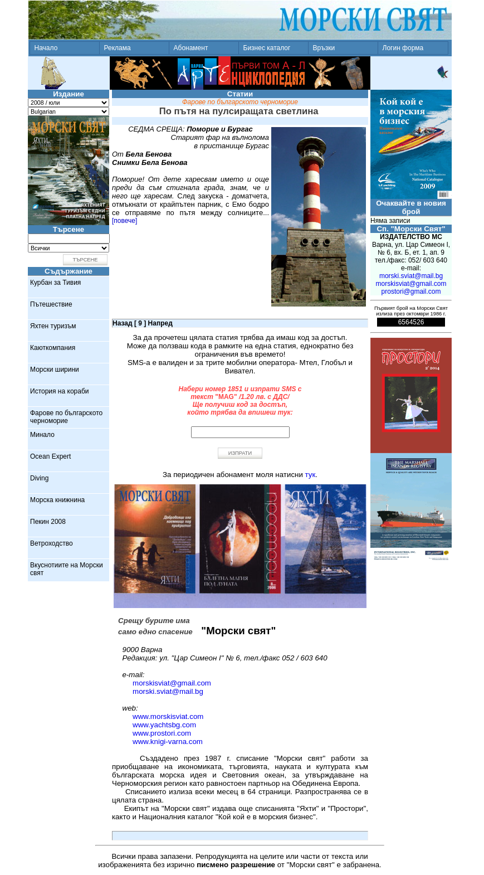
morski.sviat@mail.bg (168, 691)
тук (310, 474)
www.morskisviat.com (168, 716)
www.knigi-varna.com (168, 741)
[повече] (124, 221)
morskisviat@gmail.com (172, 683)
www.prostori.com (162, 733)
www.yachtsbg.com (164, 725)
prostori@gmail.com (411, 291)
